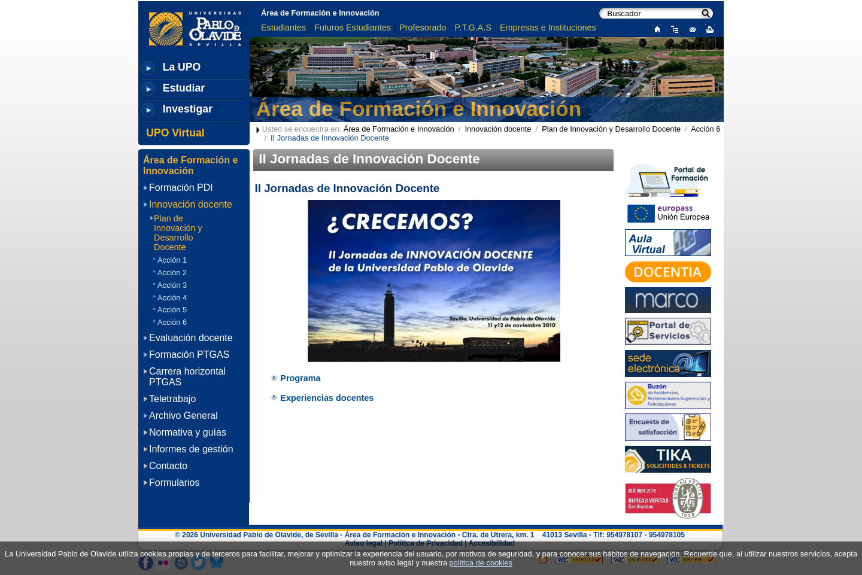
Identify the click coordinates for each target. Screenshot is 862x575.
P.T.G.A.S (473, 27)
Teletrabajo (172, 399)
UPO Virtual (175, 133)
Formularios (174, 482)
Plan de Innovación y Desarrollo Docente (611, 128)
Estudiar (184, 88)
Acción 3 (172, 285)
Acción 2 (172, 272)
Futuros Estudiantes (352, 27)
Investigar (188, 109)
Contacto (168, 466)
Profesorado (422, 27)
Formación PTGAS (189, 354)
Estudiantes (283, 27)
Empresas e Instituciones (548, 27)
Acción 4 (172, 297)
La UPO (182, 67)
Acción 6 (705, 128)
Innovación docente (498, 128)
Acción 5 (172, 309)
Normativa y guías (187, 432)
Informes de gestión (191, 449)
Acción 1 (172, 259)
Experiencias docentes (327, 398)
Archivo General (183, 415)
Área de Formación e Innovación (320, 12)
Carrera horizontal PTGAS (187, 376)
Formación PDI (181, 187)
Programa (300, 378)
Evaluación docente (191, 338)
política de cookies (481, 562)
